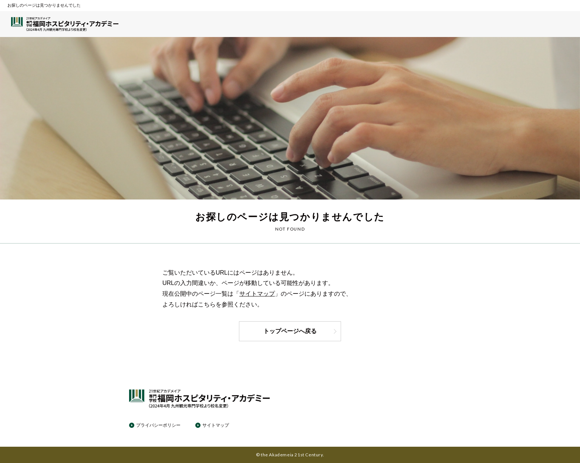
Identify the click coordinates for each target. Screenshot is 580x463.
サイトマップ (257, 294)
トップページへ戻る (300, 331)
